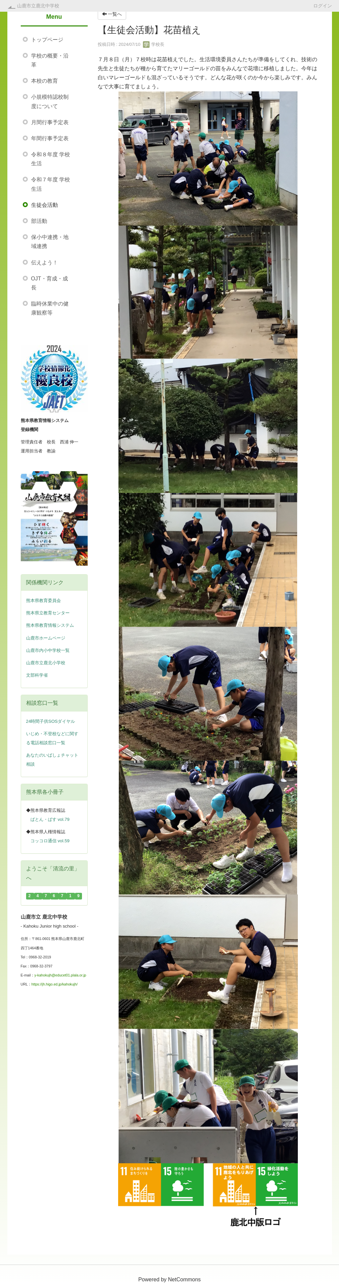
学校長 (154, 44)
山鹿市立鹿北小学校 (45, 662)
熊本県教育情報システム (50, 625)
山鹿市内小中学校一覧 (48, 650)
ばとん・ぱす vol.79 (50, 819)
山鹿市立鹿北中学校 (38, 5)
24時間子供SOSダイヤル (50, 721)
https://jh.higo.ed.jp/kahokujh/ (54, 984)
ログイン (322, 5)
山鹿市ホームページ (45, 637)
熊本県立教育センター (48, 612)
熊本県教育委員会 (43, 600)
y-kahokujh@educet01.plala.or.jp (60, 975)
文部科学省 (37, 675)
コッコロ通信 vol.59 (50, 840)
